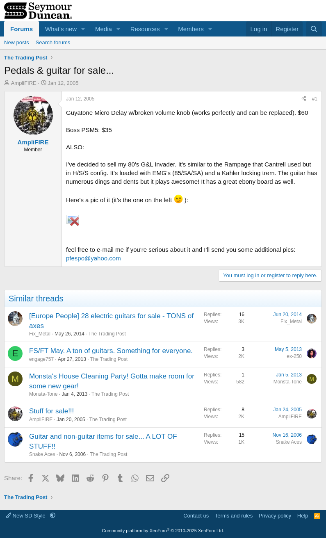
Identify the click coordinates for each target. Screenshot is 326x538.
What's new (61, 28)
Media (103, 28)
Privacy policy (275, 516)
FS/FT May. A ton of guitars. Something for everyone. (111, 351)
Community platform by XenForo (163, 530)
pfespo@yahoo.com (93, 258)
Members (191, 28)
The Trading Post (107, 334)
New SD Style (26, 516)
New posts (16, 42)
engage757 (41, 359)
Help (302, 516)
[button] (83, 28)
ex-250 (294, 356)
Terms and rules (234, 516)
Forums (21, 28)
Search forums (53, 42)
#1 (314, 99)
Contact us (196, 516)
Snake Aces (42, 454)
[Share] (304, 99)
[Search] (314, 28)
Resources (145, 28)
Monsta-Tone (43, 394)
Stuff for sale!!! (51, 411)
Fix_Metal (39, 334)
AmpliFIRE (23, 83)
